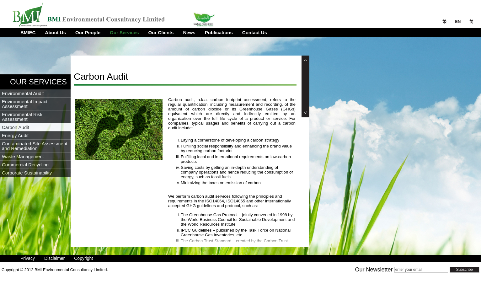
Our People (87, 32)
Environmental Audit (23, 93)
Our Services (124, 32)
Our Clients (161, 32)
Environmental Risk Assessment (22, 117)
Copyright (83, 258)
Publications (219, 32)
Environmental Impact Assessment (24, 104)
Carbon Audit (15, 127)
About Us (55, 32)
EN (458, 21)
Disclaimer (54, 258)
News (189, 32)
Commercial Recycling (25, 164)
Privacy (27, 258)
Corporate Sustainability (27, 172)
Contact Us (254, 32)
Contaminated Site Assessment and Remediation (34, 146)
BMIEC (27, 32)
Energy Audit (15, 135)
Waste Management (23, 156)
